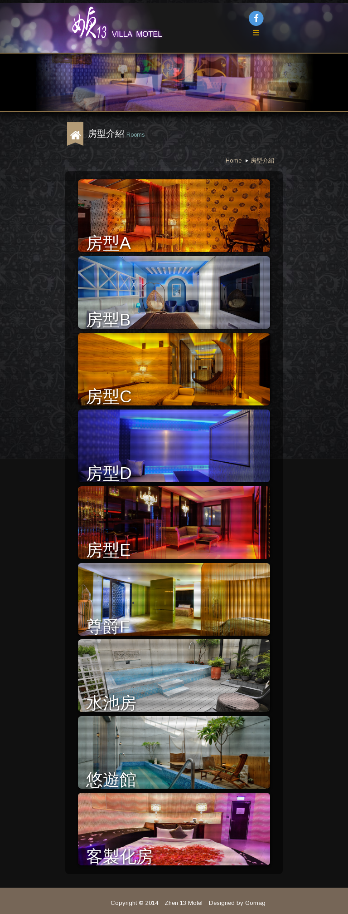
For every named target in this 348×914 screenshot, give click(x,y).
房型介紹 (262, 161)
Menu (265, 40)
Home (234, 161)
